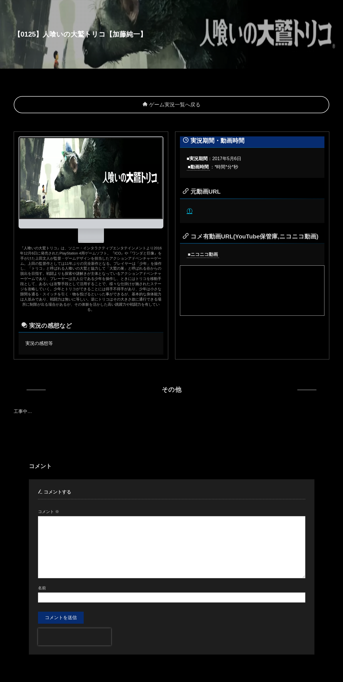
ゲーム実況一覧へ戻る (171, 105)
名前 (42, 588)
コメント (48, 511)
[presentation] (74, 636)
